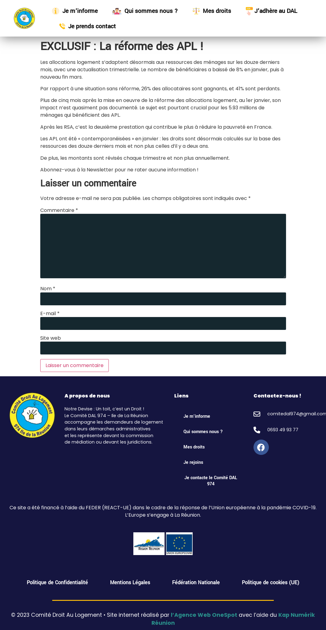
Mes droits (212, 11)
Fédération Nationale (196, 582)
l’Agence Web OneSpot (204, 615)
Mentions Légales (130, 582)
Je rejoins (193, 462)
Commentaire (59, 210)
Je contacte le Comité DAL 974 (210, 481)
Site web (50, 338)
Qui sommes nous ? (145, 11)
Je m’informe (75, 11)
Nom (47, 288)
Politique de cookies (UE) (270, 582)
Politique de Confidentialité (57, 582)
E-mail (50, 313)
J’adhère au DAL (271, 11)
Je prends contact (87, 26)
